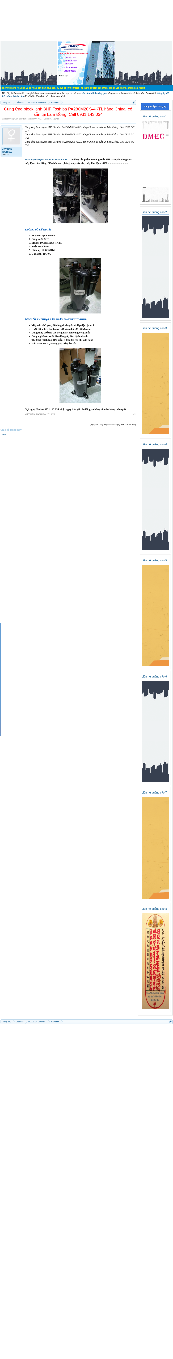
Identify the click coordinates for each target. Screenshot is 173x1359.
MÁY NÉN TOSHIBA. (42, 119)
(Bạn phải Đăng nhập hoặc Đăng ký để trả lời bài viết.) (113, 425)
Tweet (4, 434)
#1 (134, 414)
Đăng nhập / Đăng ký (155, 106)
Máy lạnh (18, 119)
